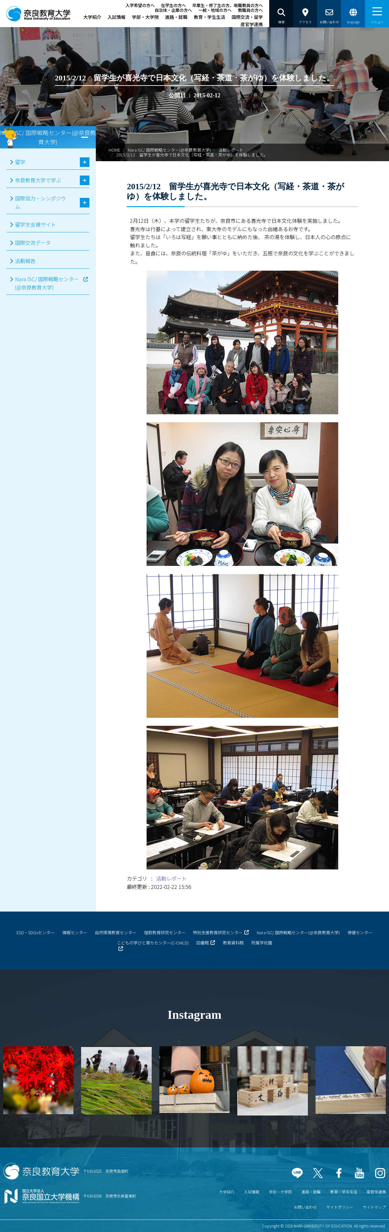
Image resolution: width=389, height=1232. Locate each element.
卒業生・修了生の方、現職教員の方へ (227, 5)
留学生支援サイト (35, 224)
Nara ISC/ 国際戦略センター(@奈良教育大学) (169, 150)
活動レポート (230, 150)
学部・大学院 (145, 17)
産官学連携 (251, 24)
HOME (114, 150)
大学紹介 (92, 17)
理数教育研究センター (165, 932)
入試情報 (117, 17)
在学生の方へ (173, 5)
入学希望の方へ (140, 5)
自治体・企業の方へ (173, 10)
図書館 (202, 943)
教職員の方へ (250, 10)
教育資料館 (233, 943)
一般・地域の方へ (215, 10)
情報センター (74, 932)
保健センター (359, 932)
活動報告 (25, 261)
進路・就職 (176, 17)
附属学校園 (261, 943)
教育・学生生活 (209, 17)
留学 (20, 162)
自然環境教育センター (115, 932)
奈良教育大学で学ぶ (38, 180)
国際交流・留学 (247, 17)
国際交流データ (33, 242)
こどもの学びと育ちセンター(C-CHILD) (153, 943)
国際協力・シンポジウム (40, 202)
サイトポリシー (339, 1207)
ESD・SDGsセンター (36, 932)
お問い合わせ (305, 1207)
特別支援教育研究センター (218, 932)
